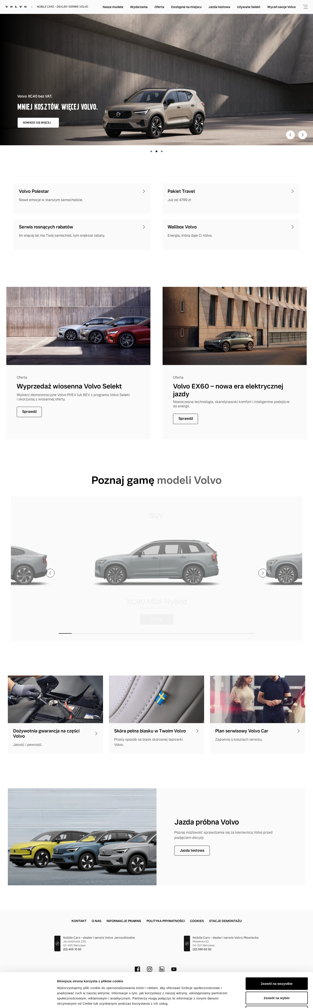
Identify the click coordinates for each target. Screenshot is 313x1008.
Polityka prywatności (166, 921)
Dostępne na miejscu (221, 7)
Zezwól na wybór (277, 965)
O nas (96, 921)
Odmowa (276, 979)
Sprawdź (29, 411)
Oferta (195, 7)
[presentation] (50, 573)
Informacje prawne (124, 921)
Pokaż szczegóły (232, 999)
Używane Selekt (284, 7)
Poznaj (156, 619)
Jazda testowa (255, 7)
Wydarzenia (174, 7)
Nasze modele (148, 7)
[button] (65, 633)
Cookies (197, 921)
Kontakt (79, 921)
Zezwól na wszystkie (277, 951)
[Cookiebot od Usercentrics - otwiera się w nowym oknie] (28, 999)
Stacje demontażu (225, 921)
